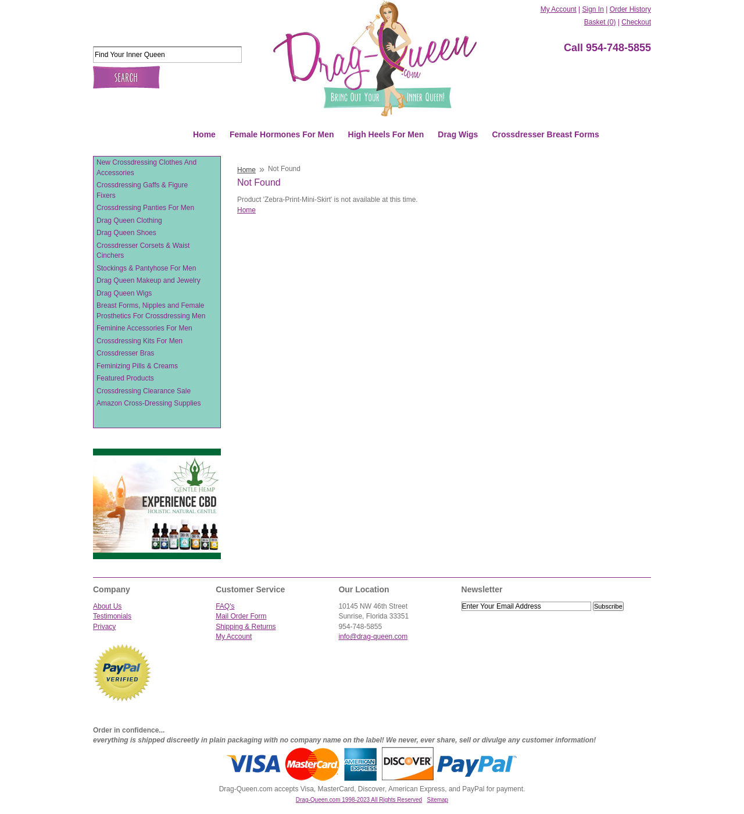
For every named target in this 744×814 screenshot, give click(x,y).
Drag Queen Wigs (124, 293)
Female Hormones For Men (282, 134)
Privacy (104, 627)
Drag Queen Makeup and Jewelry (148, 280)
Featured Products (125, 378)
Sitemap (438, 800)
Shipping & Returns (246, 627)
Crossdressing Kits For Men (139, 341)
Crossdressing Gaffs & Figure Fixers (142, 190)
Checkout (636, 22)
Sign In (592, 9)
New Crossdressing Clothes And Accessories (146, 167)
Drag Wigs (458, 134)
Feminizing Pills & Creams (137, 366)
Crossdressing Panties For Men (145, 208)
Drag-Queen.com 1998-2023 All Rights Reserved (359, 800)
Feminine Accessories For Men (144, 328)
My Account (559, 9)
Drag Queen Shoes (126, 233)
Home (204, 134)
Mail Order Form (241, 616)
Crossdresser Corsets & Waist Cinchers (142, 250)
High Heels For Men (386, 134)
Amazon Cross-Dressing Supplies (148, 403)
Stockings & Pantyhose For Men (146, 268)
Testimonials (112, 616)
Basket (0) (600, 22)
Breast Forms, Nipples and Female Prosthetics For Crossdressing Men (150, 310)
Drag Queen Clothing (129, 220)
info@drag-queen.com (372, 636)
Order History (630, 9)
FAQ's (225, 606)
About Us (107, 606)
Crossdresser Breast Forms (545, 134)
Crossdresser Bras (125, 353)
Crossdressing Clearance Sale (143, 391)
